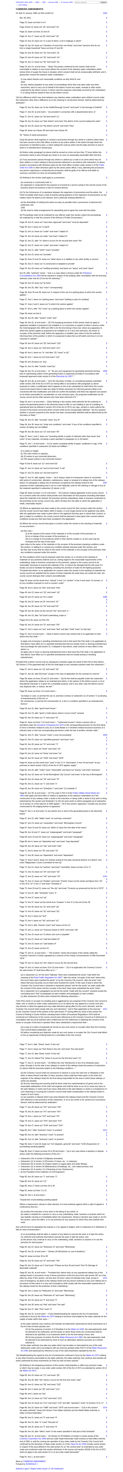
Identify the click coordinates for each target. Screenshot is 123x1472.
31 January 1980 (67, 2)
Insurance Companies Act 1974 (50, 725)
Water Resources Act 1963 (71, 1337)
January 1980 (53, 2)
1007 (105, 483)
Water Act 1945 (77, 1329)
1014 (105, 1408)
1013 (105, 1278)
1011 (105, 1009)
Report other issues (39, 1469)
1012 (105, 1130)
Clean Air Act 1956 (78, 1444)
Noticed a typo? (22, 1469)
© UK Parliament (56, 1469)
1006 (105, 371)
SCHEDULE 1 (32, 1464)
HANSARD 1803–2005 (24, 2)
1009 (105, 735)
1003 (105, 13)
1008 (105, 597)
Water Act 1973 (47, 1316)
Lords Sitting (22, 5)
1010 (105, 876)
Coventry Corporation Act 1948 (33, 1439)
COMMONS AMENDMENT (34, 1461)
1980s (37, 2)
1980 (44, 2)
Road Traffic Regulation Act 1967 (48, 978)
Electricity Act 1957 (64, 376)
